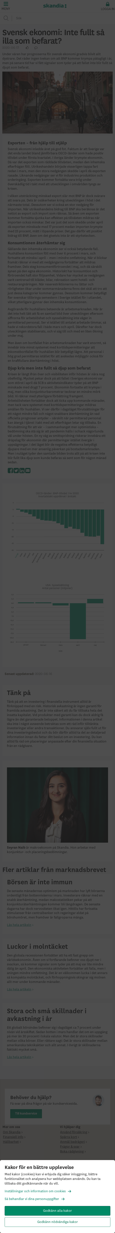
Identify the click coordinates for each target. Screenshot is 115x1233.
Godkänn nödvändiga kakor (57, 1222)
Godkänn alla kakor (57, 1211)
